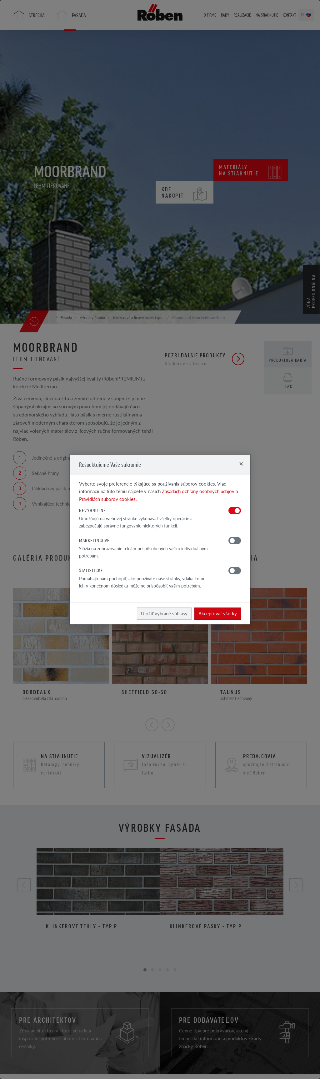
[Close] (241, 463)
